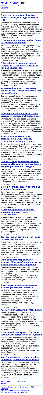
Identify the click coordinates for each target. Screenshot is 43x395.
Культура (4, 8)
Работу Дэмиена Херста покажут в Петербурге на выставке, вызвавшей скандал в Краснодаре (20, 65)
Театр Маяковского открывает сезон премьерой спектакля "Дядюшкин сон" (21, 114)
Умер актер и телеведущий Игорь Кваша (21, 310)
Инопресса (25, 390)
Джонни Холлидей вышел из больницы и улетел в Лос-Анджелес (21, 188)
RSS (32, 387)
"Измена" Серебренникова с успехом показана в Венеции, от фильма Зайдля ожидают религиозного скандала (21, 164)
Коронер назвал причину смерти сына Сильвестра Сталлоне (20, 238)
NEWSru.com (10, 3)
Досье (10, 387)
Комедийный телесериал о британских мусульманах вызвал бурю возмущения (21, 333)
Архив (16, 387)
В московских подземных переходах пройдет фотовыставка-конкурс (19, 286)
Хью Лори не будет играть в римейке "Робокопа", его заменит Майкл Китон (20, 358)
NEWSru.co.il (6, 390)
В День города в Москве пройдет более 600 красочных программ (21, 41)
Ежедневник (24, 387)
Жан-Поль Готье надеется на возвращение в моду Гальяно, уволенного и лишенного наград (17, 138)
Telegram (4, 389)
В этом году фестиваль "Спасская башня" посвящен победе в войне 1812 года (21, 17)
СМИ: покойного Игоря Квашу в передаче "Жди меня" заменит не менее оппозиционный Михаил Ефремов (21, 262)
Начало (4, 387)
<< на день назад (5, 382)
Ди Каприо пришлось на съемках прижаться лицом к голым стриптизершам (18, 212)
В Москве (15, 390)
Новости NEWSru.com (11, 392)
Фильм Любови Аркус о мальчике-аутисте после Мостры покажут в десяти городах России (21, 90)
